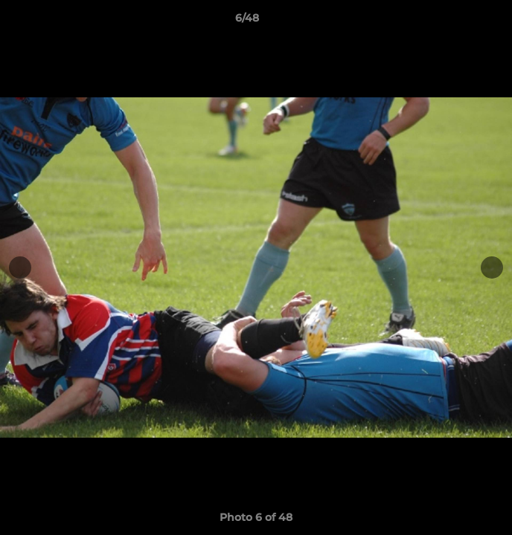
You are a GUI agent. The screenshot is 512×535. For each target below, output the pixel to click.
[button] (458, 21)
